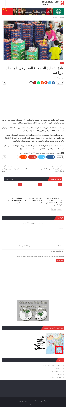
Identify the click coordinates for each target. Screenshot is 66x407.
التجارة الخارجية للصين (40, 153)
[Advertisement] (33, 100)
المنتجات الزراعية (24, 153)
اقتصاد (62, 63)
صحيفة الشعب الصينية (56, 377)
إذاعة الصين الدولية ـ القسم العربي (52, 365)
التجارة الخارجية (50, 153)
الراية (31, 404)
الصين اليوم (59, 368)
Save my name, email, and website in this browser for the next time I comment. (40, 256)
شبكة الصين (59, 374)
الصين (31, 153)
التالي (54, 209)
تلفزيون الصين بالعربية (56, 371)
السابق (59, 209)
